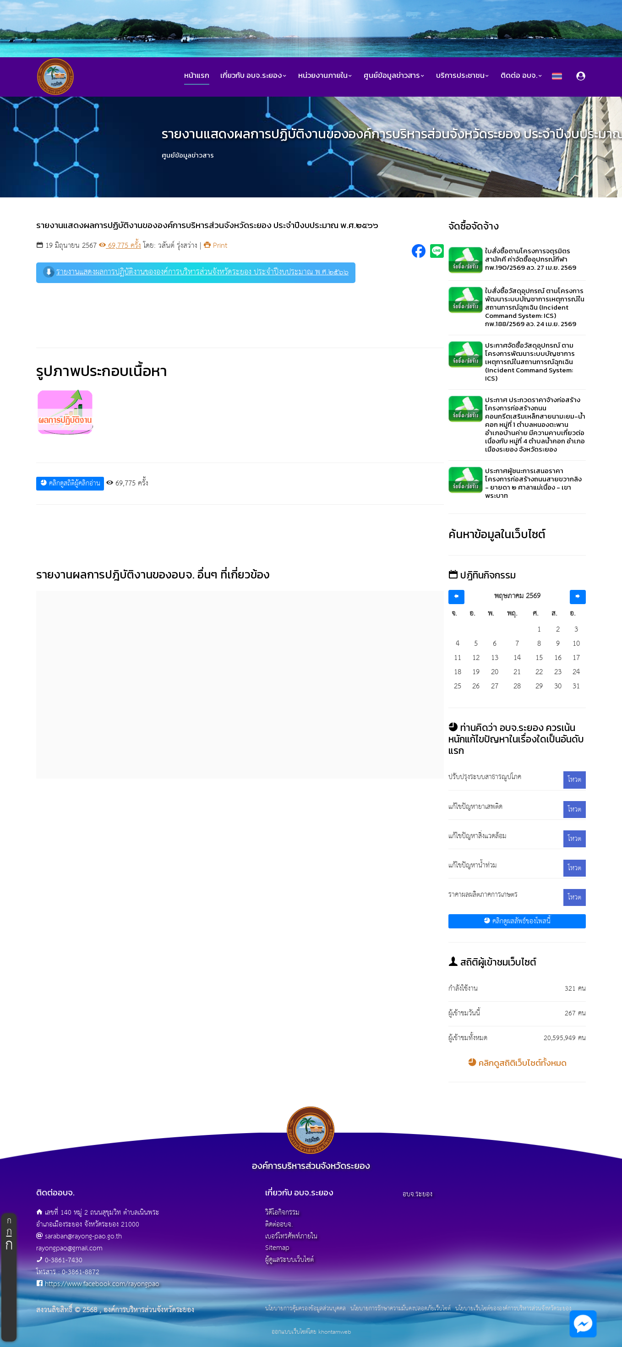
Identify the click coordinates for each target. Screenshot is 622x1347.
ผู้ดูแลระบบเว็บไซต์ (289, 1260)
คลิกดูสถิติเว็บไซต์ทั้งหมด (517, 1063)
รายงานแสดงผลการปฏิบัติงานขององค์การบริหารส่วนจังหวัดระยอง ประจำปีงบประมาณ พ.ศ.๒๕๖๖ (196, 272)
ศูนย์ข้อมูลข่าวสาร (394, 75)
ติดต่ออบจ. (279, 1224)
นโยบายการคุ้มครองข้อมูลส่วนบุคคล (305, 1309)
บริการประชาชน (463, 75)
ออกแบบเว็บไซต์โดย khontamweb (311, 1332)
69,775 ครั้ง (120, 245)
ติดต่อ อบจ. (522, 75)
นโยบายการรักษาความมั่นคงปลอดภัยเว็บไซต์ (400, 1309)
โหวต (574, 779)
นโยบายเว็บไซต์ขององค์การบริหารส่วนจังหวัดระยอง (513, 1309)
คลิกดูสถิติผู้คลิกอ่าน (70, 483)
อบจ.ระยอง (417, 1194)
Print (215, 245)
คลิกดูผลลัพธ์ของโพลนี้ (517, 921)
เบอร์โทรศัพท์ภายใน (291, 1236)
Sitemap (277, 1248)
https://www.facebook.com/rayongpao (102, 1284)
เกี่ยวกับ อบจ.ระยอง (253, 75)
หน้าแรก (196, 75)
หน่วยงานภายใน (325, 75)
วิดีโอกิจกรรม (282, 1212)
